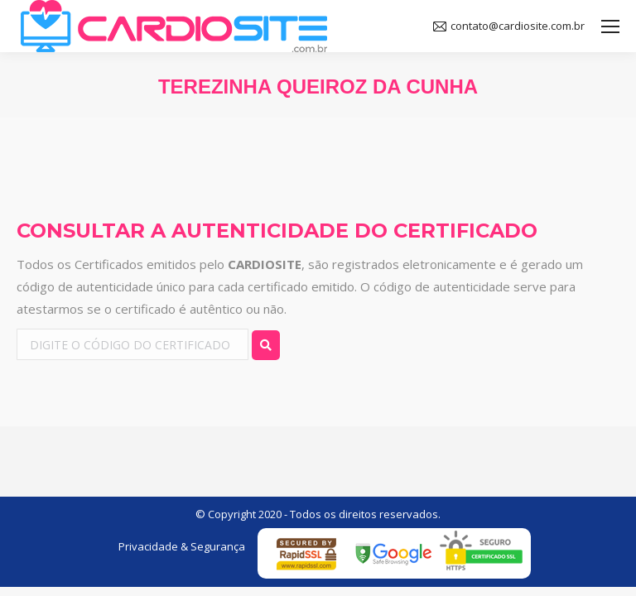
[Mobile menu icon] (610, 26)
